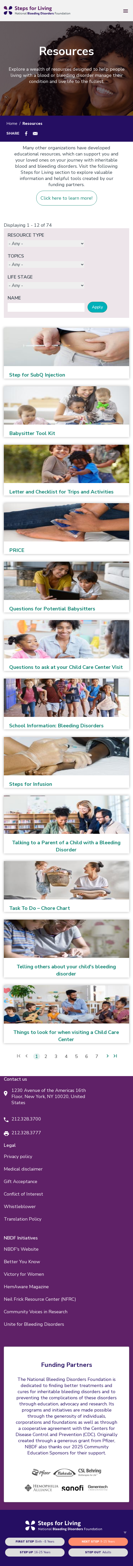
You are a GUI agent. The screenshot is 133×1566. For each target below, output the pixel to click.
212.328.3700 (26, 1119)
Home (11, 123)
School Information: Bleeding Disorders (56, 725)
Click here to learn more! (66, 198)
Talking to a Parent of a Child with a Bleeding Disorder (66, 846)
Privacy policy (18, 1156)
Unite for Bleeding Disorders (34, 1324)
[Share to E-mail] (35, 133)
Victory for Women (24, 1274)
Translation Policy (22, 1219)
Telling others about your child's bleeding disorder (66, 970)
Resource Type (26, 235)
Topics (16, 256)
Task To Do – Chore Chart (39, 908)
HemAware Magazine (26, 1287)
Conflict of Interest (23, 1194)
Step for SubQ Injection (37, 374)
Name (14, 298)
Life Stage (20, 277)
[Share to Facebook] (26, 133)
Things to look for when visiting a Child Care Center (66, 1036)
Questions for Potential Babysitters (52, 608)
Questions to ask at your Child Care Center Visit (66, 667)
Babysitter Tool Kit (32, 433)
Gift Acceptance (20, 1181)
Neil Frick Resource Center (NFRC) (40, 1299)
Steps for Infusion (30, 784)
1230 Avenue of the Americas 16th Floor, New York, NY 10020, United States (48, 1096)
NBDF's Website (21, 1249)
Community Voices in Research (35, 1312)
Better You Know (22, 1262)
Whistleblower (20, 1206)
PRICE (17, 550)
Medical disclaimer (23, 1169)
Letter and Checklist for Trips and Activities (61, 491)
